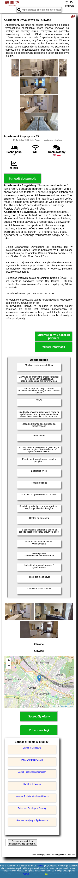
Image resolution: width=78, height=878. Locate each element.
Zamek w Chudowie (32, 748)
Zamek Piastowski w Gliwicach (32, 772)
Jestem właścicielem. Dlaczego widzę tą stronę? (22, 842)
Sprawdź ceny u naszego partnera (53, 336)
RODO (26, 874)
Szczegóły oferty (39, 716)
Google (41, 866)
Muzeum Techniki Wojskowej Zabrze (32, 796)
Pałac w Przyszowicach (32, 760)
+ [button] (9, 660)
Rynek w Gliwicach (32, 784)
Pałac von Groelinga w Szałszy (32, 808)
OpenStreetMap (66, 706)
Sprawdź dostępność (22, 178)
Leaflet (53, 706)
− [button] (9, 666)
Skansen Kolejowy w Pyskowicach (32, 820)
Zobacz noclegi (39, 730)
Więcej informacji (53, 346)
